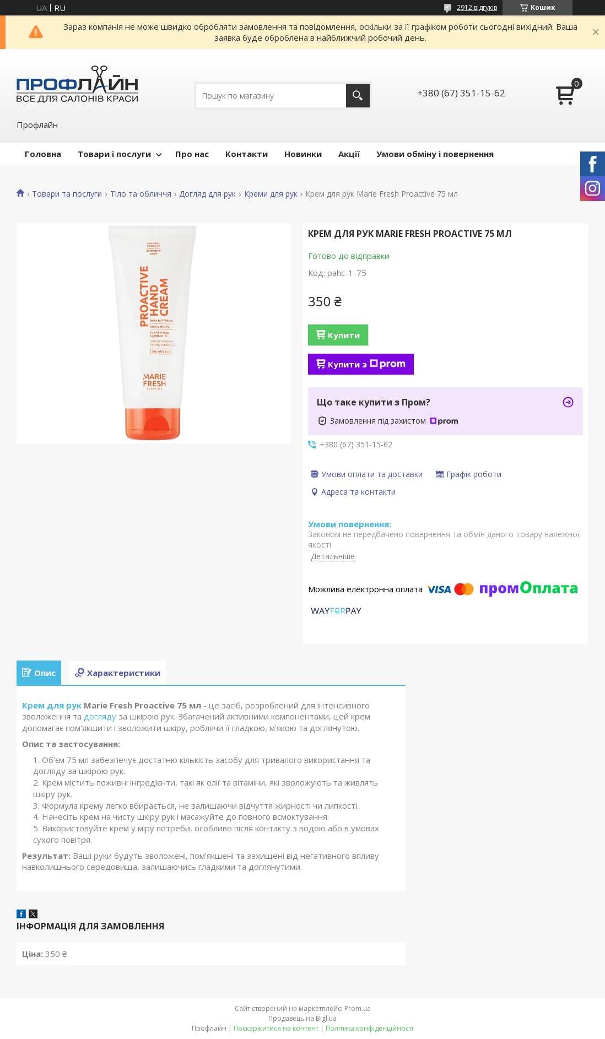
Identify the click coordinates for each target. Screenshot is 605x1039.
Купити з (367, 364)
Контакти (246, 153)
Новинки (303, 153)
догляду (100, 716)
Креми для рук (271, 194)
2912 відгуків (477, 7)
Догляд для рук (207, 194)
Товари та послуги (67, 194)
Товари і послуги (114, 153)
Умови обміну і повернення (435, 153)
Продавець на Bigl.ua (302, 1018)
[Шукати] (358, 95)
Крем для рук (52, 705)
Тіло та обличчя (140, 194)
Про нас (192, 153)
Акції (349, 153)
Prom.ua (357, 1008)
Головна (43, 153)
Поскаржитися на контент (276, 1028)
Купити (344, 334)
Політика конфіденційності (369, 1028)
